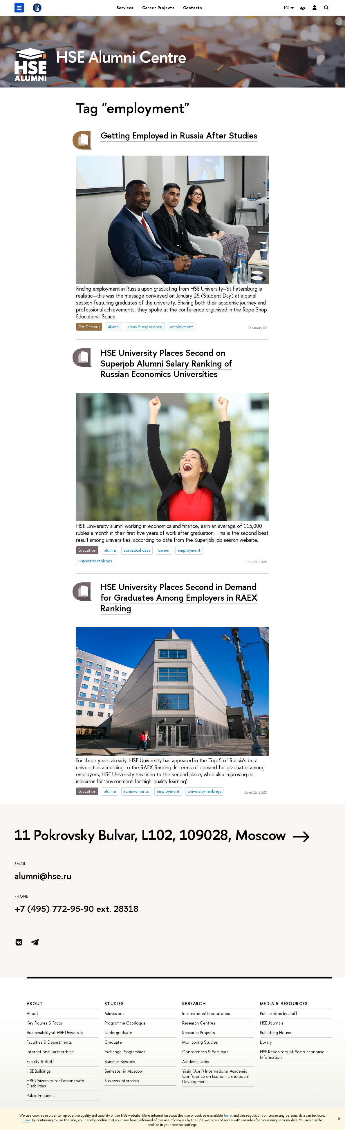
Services (124, 7)
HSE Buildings (38, 1071)
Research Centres (198, 1023)
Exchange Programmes (124, 1051)
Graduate (113, 1042)
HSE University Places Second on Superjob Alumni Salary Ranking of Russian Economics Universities (166, 363)
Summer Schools (119, 1061)
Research (194, 1003)
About (35, 1003)
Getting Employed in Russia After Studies (178, 135)
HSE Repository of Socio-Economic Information (292, 1054)
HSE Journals (271, 1023)
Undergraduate (118, 1032)
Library (266, 1042)
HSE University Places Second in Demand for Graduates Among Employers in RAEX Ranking (178, 597)
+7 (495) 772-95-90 (54, 909)
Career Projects (158, 7)
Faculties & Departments (49, 1042)
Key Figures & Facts (44, 1023)
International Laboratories (206, 1013)
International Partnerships (50, 1051)
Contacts (192, 7)
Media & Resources (284, 1003)
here (228, 1115)
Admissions (114, 1013)
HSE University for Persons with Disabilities (55, 1083)
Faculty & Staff (40, 1061)
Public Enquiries (40, 1095)
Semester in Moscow (123, 1071)
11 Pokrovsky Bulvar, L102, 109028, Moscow (150, 835)
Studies (114, 1003)
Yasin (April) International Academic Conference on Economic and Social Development (215, 1076)
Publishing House (275, 1032)
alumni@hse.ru (43, 876)
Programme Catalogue (125, 1023)
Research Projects (198, 1032)
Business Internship (121, 1080)
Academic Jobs (195, 1061)
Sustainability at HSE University (55, 1032)
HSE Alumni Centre (121, 57)
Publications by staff (278, 1013)
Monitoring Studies (200, 1042)
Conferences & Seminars (205, 1051)
